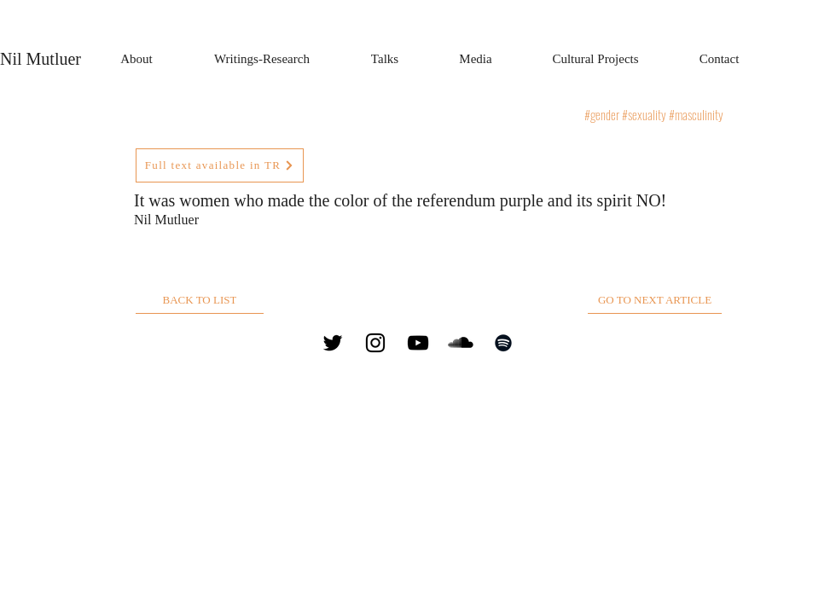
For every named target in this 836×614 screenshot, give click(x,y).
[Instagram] (375, 343)
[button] (261, 59)
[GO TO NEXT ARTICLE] (655, 301)
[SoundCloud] (460, 343)
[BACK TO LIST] (200, 301)
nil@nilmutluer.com (604, 342)
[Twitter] (332, 343)
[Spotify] (503, 343)
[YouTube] (418, 343)
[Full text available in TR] (220, 165)
